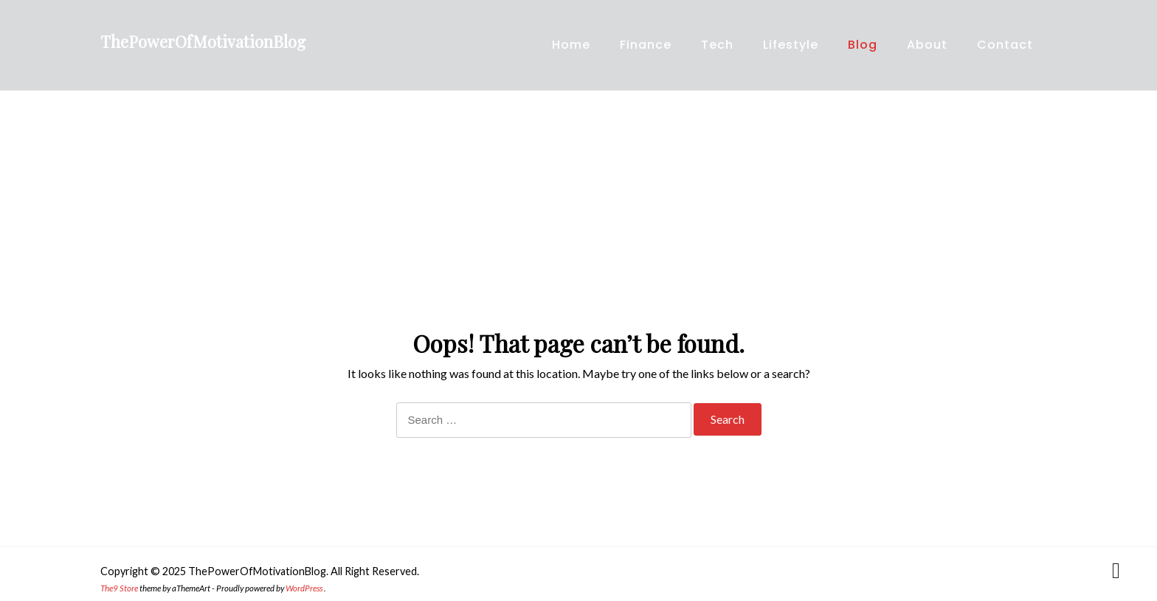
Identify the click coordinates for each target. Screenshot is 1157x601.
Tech (717, 44)
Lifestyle (790, 44)
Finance (645, 44)
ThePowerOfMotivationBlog (202, 41)
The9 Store (119, 588)
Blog (862, 44)
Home (571, 44)
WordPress (304, 588)
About (927, 44)
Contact (1005, 44)
